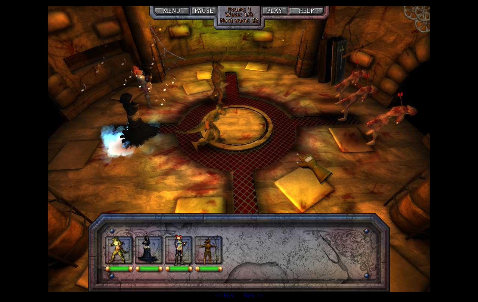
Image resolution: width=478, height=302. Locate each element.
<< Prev (225, 295)
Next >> (253, 295)
